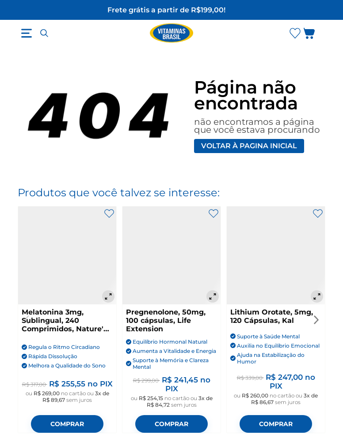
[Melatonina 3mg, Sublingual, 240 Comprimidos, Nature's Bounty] (67, 255)
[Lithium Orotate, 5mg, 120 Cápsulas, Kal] (276, 255)
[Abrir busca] (44, 33)
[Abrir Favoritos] (295, 33)
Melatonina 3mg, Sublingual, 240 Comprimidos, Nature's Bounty (64, 320)
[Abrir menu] (26, 33)
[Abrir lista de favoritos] (295, 33)
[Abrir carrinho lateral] (314, 35)
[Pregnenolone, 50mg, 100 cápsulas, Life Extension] (171, 255)
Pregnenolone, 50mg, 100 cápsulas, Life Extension (166, 320)
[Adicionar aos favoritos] (109, 213)
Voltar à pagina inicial (249, 146)
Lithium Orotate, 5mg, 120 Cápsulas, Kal (271, 316)
